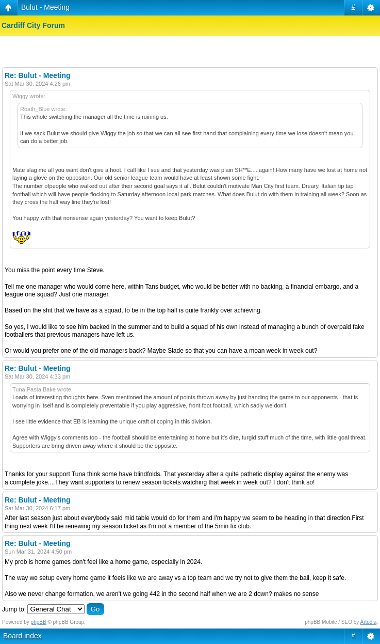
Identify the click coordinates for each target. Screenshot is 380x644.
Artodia (368, 622)
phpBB (38, 622)
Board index (22, 636)
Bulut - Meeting (45, 7)
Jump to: (14, 609)
